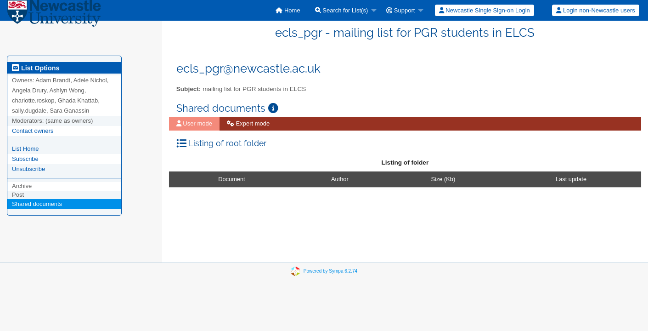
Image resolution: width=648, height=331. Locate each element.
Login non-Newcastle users (595, 10)
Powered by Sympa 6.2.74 (330, 271)
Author (340, 179)
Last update (571, 179)
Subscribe (25, 158)
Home (288, 10)
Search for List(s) (341, 10)
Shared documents (37, 203)
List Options (35, 68)
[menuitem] (287, 10)
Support (400, 10)
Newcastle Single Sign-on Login (484, 10)
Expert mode (248, 123)
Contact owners (32, 130)
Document (231, 179)
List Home (25, 148)
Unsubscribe (28, 169)
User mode (194, 123)
